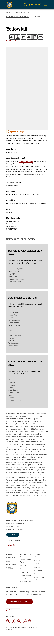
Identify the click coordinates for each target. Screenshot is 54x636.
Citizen (36, 563)
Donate (12, 534)
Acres (8, 209)
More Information (13, 218)
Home (8, 12)
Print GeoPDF (11, 41)
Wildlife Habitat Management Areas (17, 16)
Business (37, 567)
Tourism (37, 574)
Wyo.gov (37, 560)
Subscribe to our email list (19, 601)
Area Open (11, 149)
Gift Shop (9, 568)
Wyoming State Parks (39, 578)
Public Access (20, 12)
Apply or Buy (35, 5)
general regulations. (26, 161)
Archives (23, 565)
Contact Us (10, 545)
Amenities (10, 200)
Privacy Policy (25, 572)
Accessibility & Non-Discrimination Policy (25, 558)
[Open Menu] (46, 5)
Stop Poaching (25, 581)
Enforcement (11, 564)
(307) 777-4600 (14, 541)
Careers (23, 569)
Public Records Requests (25, 576)
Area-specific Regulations (17, 158)
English (10, 609)
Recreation (10, 191)
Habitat (9, 561)
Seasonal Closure (13, 182)
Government (38, 570)
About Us (9, 554)
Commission (10, 558)
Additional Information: (16, 413)
